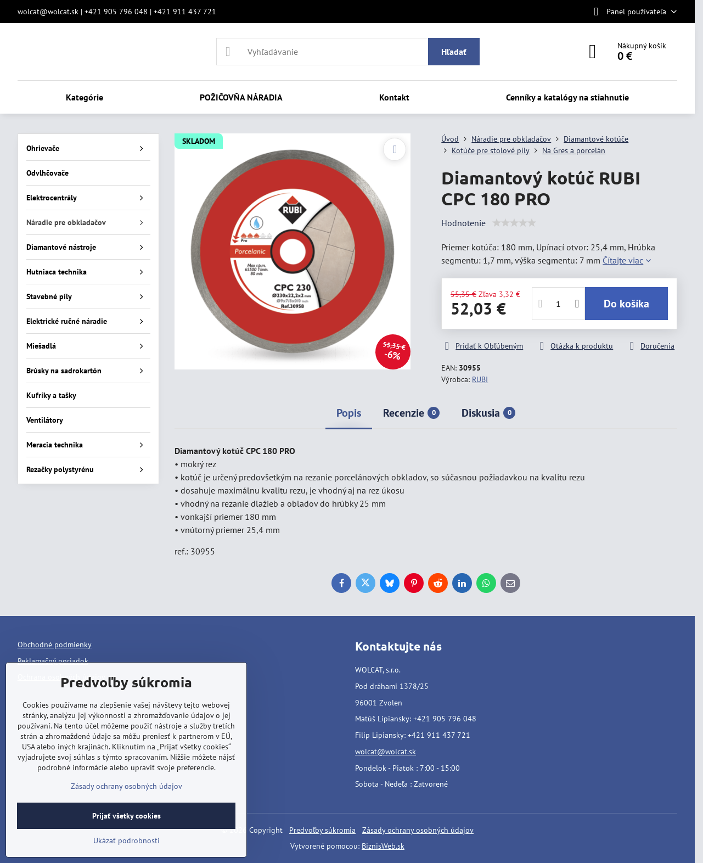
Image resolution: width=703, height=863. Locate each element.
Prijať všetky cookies (126, 816)
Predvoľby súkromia (322, 830)
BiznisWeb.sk (383, 846)
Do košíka (626, 303)
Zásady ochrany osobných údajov (418, 830)
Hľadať (453, 51)
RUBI (480, 379)
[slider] (514, 222)
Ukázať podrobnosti (126, 840)
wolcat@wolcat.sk (385, 751)
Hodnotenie (463, 222)
